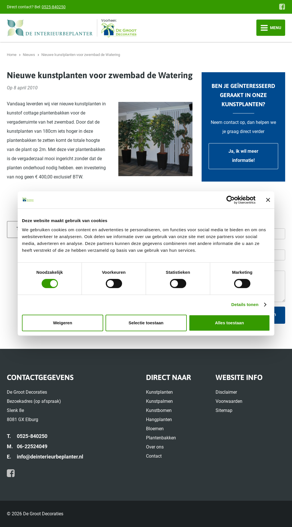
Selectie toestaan (146, 322)
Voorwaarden (229, 401)
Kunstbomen (159, 410)
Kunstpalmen (159, 401)
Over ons (155, 447)
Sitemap (224, 410)
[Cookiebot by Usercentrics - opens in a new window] (231, 200)
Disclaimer (226, 392)
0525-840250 (54, 7)
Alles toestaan (229, 322)
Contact (154, 456)
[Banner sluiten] (268, 200)
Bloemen (155, 428)
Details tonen (244, 304)
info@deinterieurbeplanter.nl (50, 457)
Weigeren (62, 322)
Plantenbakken (161, 437)
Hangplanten (159, 419)
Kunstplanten (159, 392)
